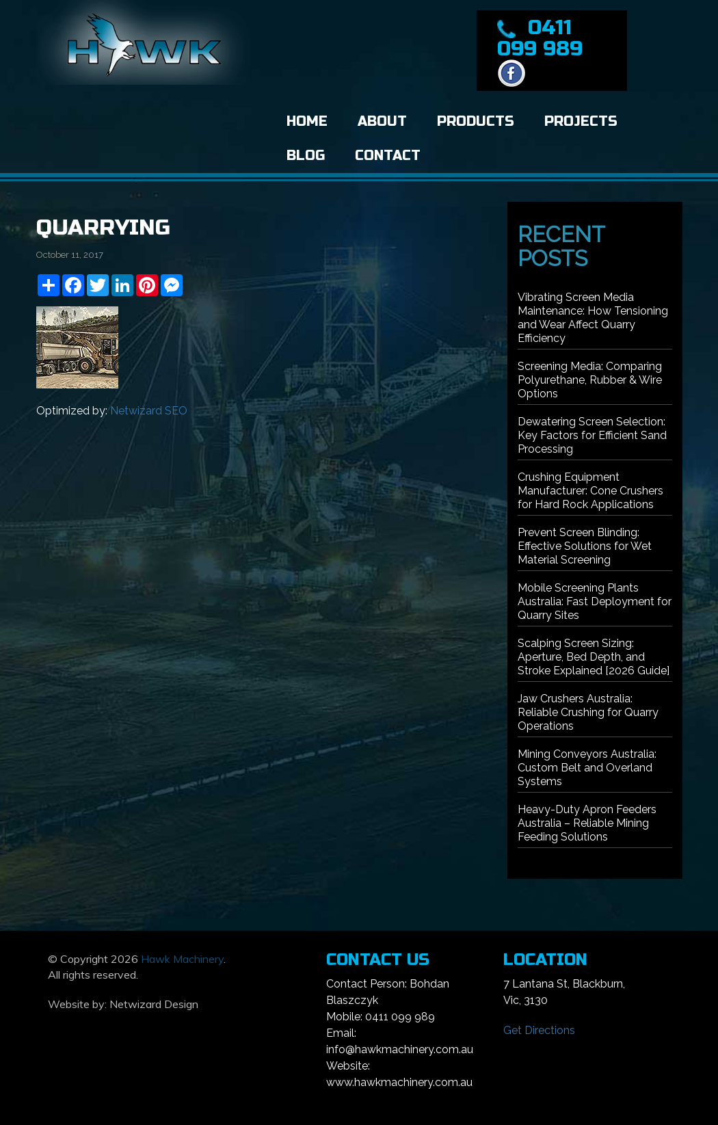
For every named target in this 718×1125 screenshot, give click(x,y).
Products (475, 121)
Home (307, 121)
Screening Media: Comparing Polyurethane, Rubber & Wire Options (590, 380)
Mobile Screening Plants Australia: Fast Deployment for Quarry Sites (595, 601)
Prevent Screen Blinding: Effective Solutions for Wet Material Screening (585, 546)
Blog (306, 155)
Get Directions (539, 1030)
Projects (580, 121)
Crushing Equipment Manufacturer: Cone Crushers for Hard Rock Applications (590, 491)
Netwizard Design (153, 1004)
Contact (388, 155)
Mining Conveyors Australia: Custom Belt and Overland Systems (587, 767)
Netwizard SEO (148, 410)
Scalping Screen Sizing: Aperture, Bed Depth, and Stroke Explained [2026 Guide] (593, 657)
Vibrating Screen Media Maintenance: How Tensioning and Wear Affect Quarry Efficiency (593, 318)
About (382, 121)
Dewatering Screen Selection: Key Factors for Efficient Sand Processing (592, 435)
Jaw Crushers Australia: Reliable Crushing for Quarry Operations (588, 712)
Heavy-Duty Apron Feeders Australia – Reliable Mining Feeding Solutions (587, 823)
